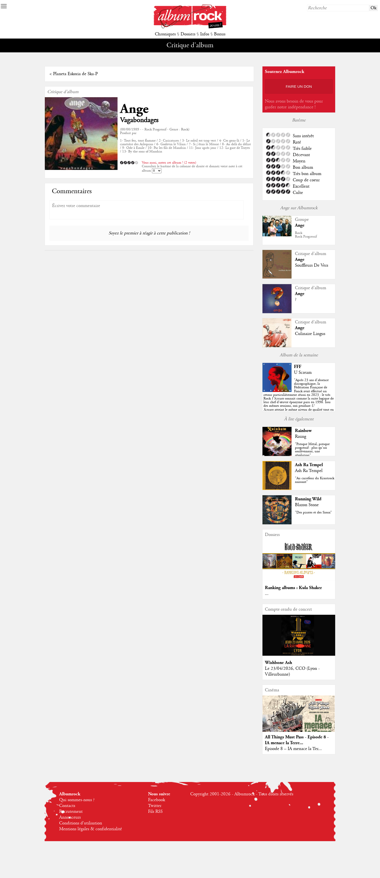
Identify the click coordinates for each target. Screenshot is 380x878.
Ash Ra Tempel (309, 465)
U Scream (303, 372)
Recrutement (71, 811)
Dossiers (188, 34)
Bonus (219, 34)
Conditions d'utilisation (80, 823)
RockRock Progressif (306, 235)
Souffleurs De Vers (311, 265)
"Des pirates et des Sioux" (313, 512)
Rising (300, 436)
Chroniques (165, 34)
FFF (297, 366)
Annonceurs (70, 817)
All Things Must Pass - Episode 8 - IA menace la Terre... (297, 740)
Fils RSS (155, 811)
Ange (134, 109)
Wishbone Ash (278, 662)
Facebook (156, 800)
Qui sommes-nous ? (77, 800)
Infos (204, 34)
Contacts (67, 806)
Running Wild (308, 499)
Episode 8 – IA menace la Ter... (293, 749)
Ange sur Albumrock (298, 208)
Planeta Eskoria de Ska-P (75, 74)
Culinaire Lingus (310, 334)
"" (298, 398)
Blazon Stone (307, 505)
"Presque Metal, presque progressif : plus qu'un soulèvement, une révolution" (312, 450)
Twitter (154, 806)
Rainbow (303, 430)
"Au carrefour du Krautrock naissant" (314, 480)
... (267, 594)
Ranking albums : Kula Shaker (293, 588)
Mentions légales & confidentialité (90, 829)
